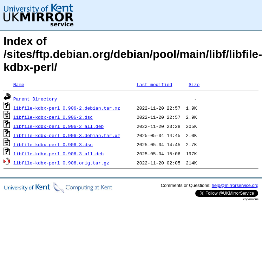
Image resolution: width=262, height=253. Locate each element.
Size (194, 84)
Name (18, 84)
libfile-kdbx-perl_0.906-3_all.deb (58, 153)
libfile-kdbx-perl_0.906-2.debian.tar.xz (66, 108)
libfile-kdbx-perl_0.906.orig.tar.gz (61, 163)
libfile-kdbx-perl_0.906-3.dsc (53, 144)
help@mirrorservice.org (235, 185)
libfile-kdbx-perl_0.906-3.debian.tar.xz (66, 135)
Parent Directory (35, 99)
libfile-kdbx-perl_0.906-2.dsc (53, 117)
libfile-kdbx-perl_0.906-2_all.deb (58, 126)
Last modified (154, 84)
